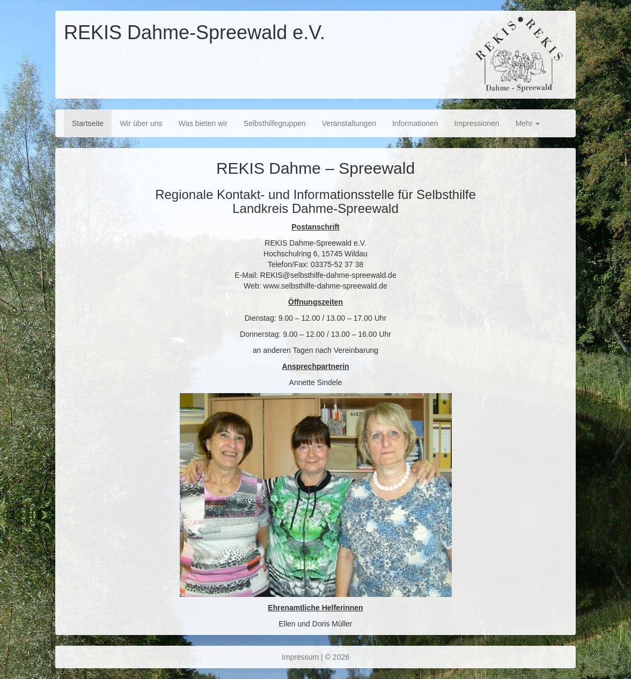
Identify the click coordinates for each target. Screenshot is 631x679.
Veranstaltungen (349, 123)
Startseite (88, 123)
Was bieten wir (203, 123)
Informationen (415, 123)
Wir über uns (141, 123)
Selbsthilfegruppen (275, 123)
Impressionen (477, 123)
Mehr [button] (528, 123)
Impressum (300, 657)
